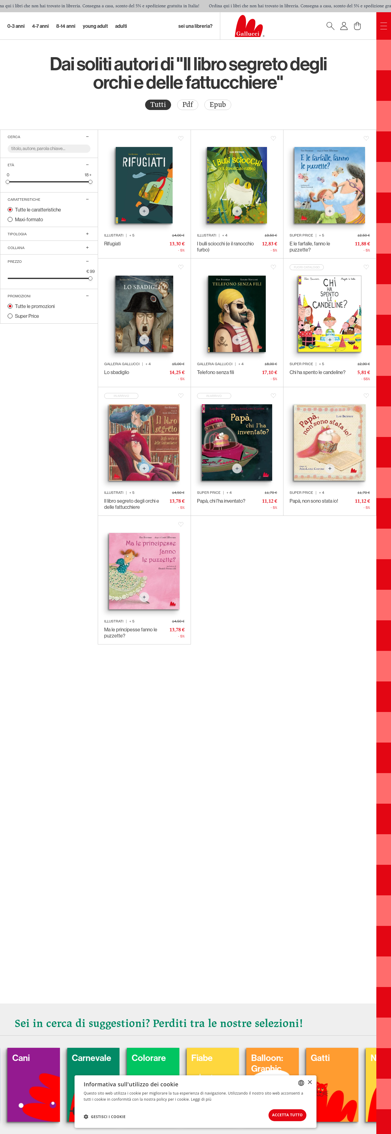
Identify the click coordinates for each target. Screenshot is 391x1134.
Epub (218, 104)
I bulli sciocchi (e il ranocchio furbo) (225, 246)
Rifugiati (112, 243)
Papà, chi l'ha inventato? (221, 501)
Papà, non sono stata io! (314, 501)
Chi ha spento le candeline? (317, 372)
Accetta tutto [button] (283, 1114)
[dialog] (195, 1101)
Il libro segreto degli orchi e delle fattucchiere (131, 504)
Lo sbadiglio (116, 372)
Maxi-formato (29, 219)
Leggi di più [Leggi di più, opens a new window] (201, 1097)
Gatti (345, 1056)
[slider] (8, 182)
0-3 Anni (16, 26)
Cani (38, 1056)
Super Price (27, 316)
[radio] (158, 105)
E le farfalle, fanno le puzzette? (310, 246)
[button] (105, 1116)
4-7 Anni (40, 26)
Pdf (187, 104)
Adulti (121, 26)
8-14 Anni (65, 26)
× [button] (309, 1081)
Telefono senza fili (215, 372)
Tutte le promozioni (35, 306)
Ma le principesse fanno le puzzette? (130, 632)
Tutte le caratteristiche (38, 210)
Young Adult (95, 26)
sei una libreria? (195, 26)
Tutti (158, 104)
